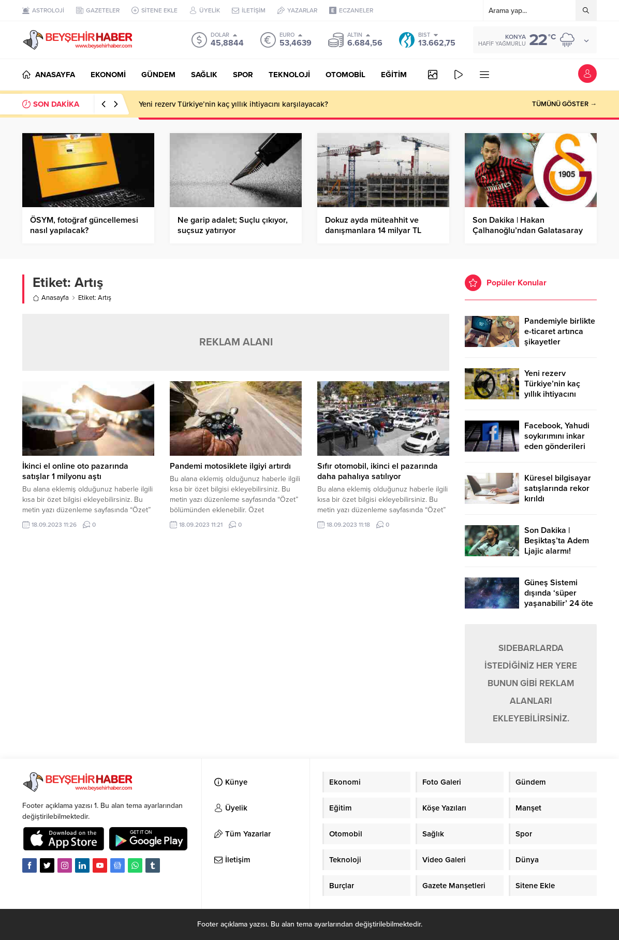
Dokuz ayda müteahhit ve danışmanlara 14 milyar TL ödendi (373, 230)
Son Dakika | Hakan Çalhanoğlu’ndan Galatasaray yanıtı (528, 230)
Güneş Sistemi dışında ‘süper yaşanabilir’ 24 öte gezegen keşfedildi (559, 598)
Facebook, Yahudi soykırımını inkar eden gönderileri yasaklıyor (556, 441)
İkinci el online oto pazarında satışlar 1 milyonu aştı (75, 471)
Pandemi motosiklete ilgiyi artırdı (230, 466)
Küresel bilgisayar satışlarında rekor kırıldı (557, 488)
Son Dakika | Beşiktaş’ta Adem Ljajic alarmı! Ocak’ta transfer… (557, 546)
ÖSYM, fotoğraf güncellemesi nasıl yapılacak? (84, 225)
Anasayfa (51, 298)
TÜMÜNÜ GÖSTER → (564, 104)
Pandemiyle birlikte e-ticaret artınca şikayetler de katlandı (559, 336)
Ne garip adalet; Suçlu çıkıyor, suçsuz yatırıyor (233, 225)
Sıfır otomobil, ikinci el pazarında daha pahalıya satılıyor (377, 471)
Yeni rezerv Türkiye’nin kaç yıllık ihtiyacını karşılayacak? (233, 104)
